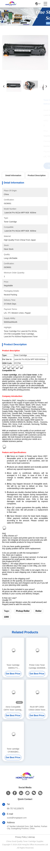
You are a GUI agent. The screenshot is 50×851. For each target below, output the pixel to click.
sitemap (31, 837)
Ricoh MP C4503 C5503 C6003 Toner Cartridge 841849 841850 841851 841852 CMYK (37, 708)
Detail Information (13, 175)
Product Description (37, 175)
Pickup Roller (23, 611)
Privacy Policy (21, 837)
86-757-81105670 (15, 808)
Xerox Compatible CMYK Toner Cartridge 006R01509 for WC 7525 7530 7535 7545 (13, 708)
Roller (38, 611)
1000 (6, 617)
